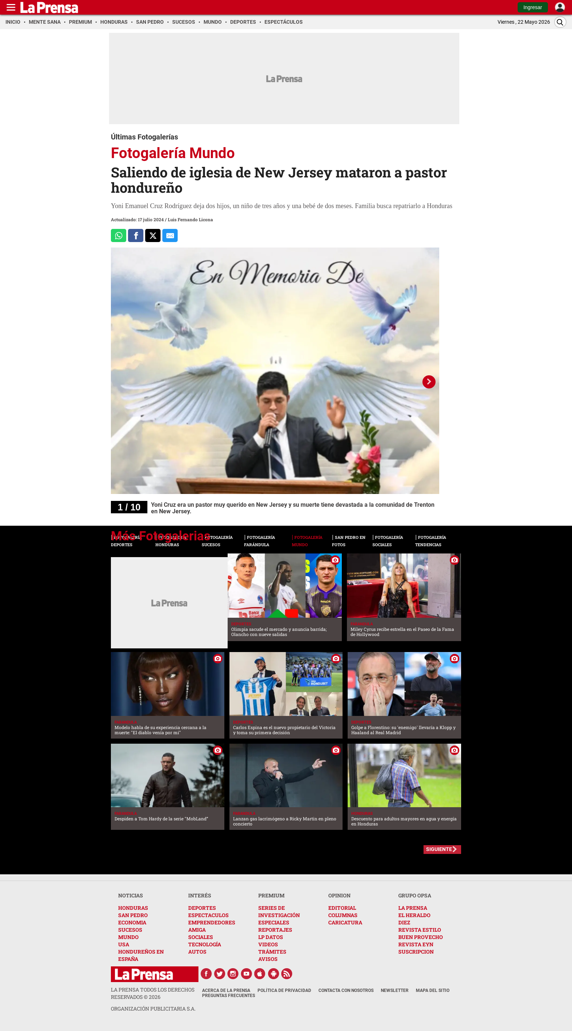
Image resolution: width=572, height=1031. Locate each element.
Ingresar (532, 7)
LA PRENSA (412, 907)
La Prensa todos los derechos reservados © (152, 993)
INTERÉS (199, 895)
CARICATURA (345, 922)
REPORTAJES (275, 929)
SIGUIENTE (439, 849)
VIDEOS (268, 944)
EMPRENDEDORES (211, 922)
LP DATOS (270, 937)
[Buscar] (560, 22)
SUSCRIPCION (416, 951)
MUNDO (128, 937)
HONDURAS (133, 907)
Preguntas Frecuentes (228, 995)
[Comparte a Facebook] (135, 235)
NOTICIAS (130, 895)
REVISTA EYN (415, 944)
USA (123, 944)
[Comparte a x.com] (153, 235)
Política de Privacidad (284, 990)
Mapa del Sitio (432, 990)
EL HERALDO (414, 915)
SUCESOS (130, 929)
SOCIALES (200, 937)
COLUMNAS (343, 915)
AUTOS (197, 951)
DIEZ (404, 922)
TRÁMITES (272, 951)
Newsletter (395, 990)
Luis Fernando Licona (190, 219)
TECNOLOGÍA (204, 944)
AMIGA (197, 929)
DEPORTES (202, 907)
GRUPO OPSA (414, 895)
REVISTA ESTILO (419, 929)
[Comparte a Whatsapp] (118, 235)
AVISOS (268, 958)
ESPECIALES (273, 922)
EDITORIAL (342, 907)
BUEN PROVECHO (420, 937)
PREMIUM (271, 895)
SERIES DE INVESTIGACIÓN (279, 911)
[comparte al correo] (170, 235)
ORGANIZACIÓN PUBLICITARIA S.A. (153, 1008)
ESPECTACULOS (208, 915)
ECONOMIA (132, 922)
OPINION (339, 895)
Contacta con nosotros (346, 990)
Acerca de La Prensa (226, 990)
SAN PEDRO (133, 915)
